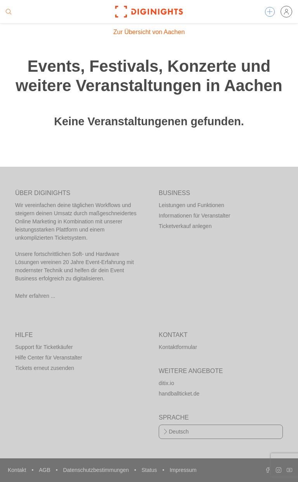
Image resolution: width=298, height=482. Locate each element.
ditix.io (166, 383)
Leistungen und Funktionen (191, 205)
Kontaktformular (178, 347)
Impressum (183, 470)
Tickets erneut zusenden (44, 368)
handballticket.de (179, 393)
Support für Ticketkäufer (44, 347)
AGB (45, 470)
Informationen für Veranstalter (194, 215)
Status (150, 470)
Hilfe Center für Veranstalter (48, 357)
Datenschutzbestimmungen (96, 470)
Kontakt (18, 470)
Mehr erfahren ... (35, 296)
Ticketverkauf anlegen (185, 226)
